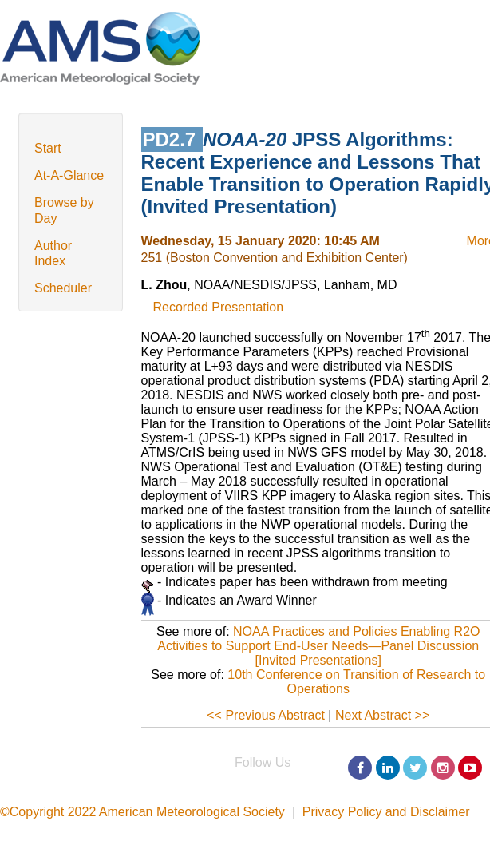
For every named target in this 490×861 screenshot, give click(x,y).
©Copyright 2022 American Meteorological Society (142, 812)
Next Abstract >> (382, 715)
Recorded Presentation (218, 307)
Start (47, 148)
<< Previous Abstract (266, 715)
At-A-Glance (69, 175)
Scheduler (63, 288)
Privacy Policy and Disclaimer (386, 812)
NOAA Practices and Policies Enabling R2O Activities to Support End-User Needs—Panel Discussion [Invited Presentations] (318, 646)
